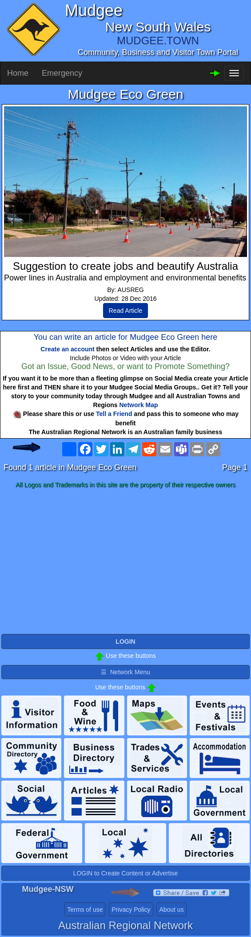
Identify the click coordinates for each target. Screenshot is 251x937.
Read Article (125, 310)
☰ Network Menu (125, 672)
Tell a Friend (114, 413)
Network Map (139, 404)
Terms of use (85, 909)
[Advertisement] (125, 562)
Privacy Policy (131, 909)
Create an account (67, 349)
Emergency (62, 73)
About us (171, 909)
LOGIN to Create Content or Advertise (125, 873)
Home (17, 73)
